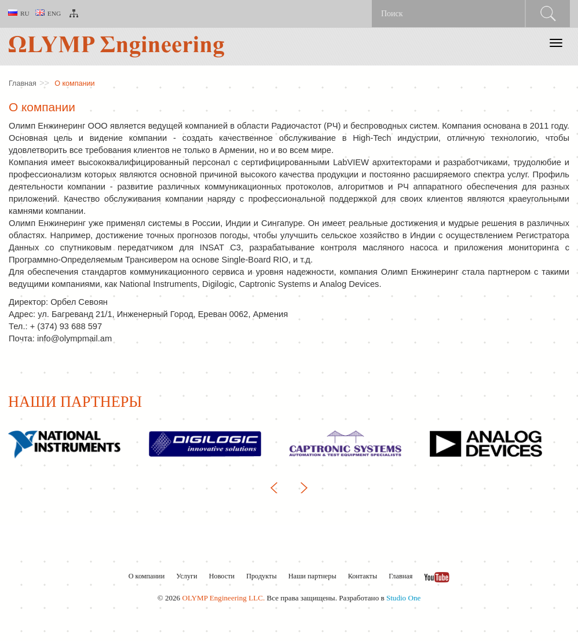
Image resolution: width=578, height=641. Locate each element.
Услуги (186, 576)
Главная (22, 83)
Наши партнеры (312, 576)
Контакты (363, 576)
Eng (48, 13)
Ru (19, 13)
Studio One (403, 597)
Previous (277, 487)
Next (300, 487)
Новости (222, 576)
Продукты (261, 576)
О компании (74, 83)
